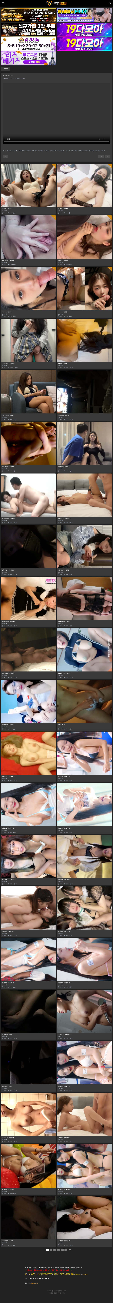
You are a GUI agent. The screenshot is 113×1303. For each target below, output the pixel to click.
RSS (65, 1291)
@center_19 (34, 1283)
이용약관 (49, 1291)
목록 (6, 156)
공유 (101, 156)
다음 (70, 1250)
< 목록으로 (5, 69)
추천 (107, 156)
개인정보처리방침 (58, 1291)
